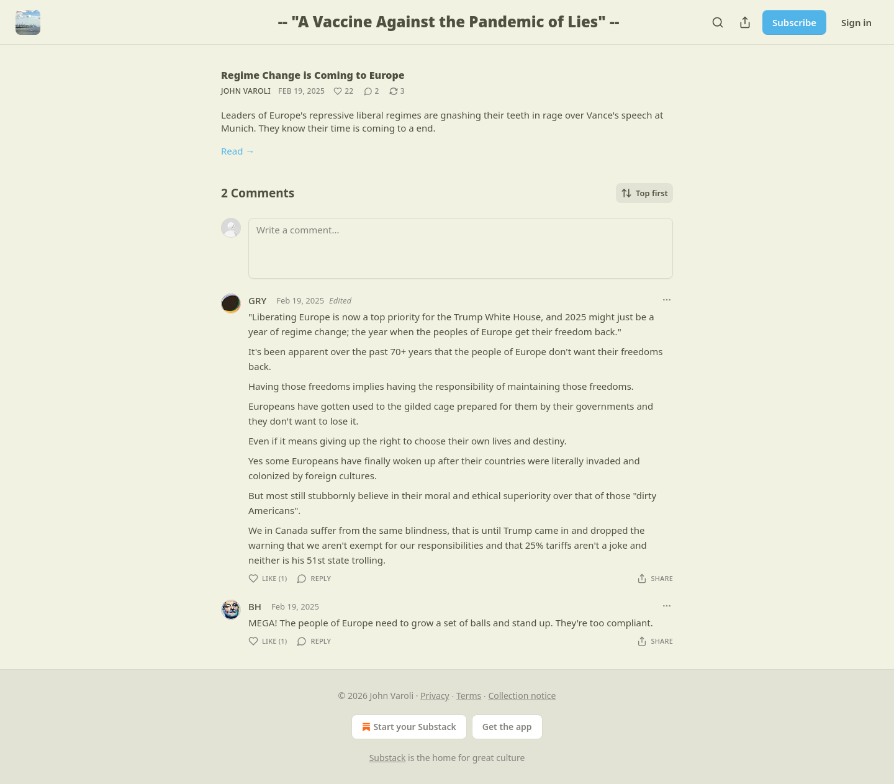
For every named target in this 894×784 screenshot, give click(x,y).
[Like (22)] (343, 91)
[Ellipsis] (667, 300)
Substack (387, 758)
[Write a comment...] (460, 248)
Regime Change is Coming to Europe (313, 75)
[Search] (717, 22)
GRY (257, 300)
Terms (468, 695)
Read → (238, 151)
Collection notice (522, 695)
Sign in (856, 22)
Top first (644, 193)
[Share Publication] (745, 22)
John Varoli (246, 91)
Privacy (434, 695)
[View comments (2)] (371, 91)
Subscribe (794, 22)
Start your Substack (407, 727)
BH (254, 606)
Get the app (507, 726)
